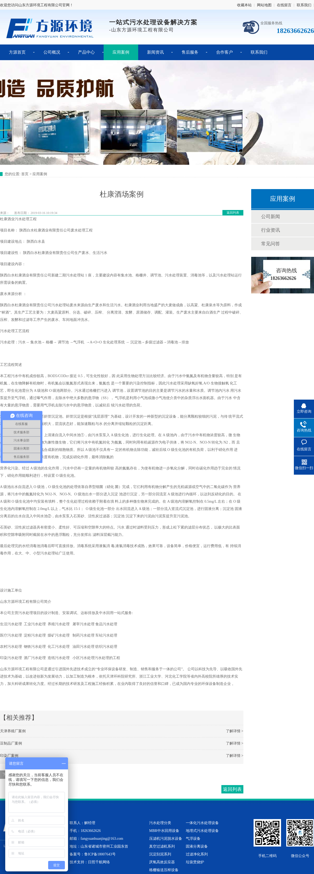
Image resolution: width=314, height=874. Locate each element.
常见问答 (270, 243)
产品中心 (86, 52)
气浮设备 (193, 839)
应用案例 (121, 52)
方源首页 (17, 52)
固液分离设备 (197, 846)
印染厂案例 (9, 756)
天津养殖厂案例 (13, 731)
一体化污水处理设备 (202, 823)
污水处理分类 (160, 823)
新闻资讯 (155, 52)
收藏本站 (244, 5)
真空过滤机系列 (162, 846)
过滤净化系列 (197, 854)
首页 (25, 174)
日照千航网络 (99, 862)
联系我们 (304, 5)
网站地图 (264, 5)
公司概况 (51, 52)
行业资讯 (270, 230)
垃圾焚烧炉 (195, 862)
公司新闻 (270, 216)
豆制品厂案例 (11, 743)
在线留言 (284, 5)
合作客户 (224, 52)
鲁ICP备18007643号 (100, 854)
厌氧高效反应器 (162, 862)
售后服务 (190, 52)
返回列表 (233, 212)
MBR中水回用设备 (164, 831)
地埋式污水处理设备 (202, 831)
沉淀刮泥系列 (160, 854)
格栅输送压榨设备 (163, 870)
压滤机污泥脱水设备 (165, 839)
